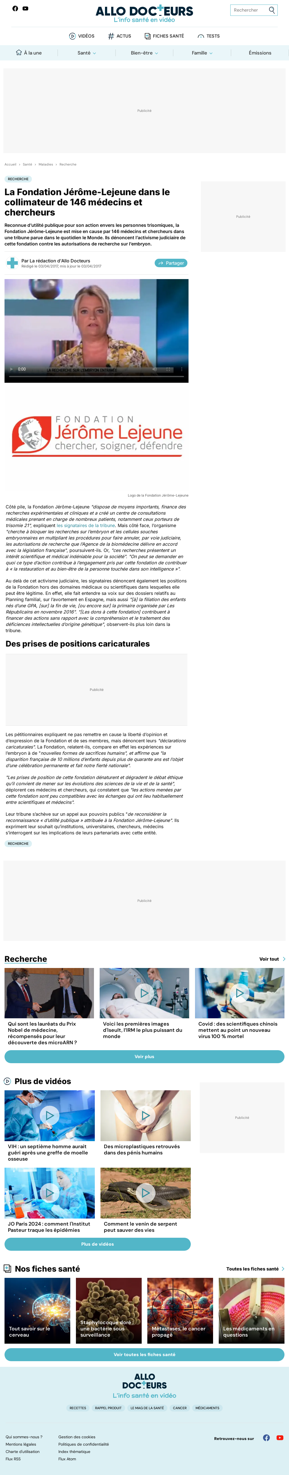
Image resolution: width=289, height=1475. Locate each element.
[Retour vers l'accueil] (144, 13)
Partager (171, 263)
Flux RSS (13, 1458)
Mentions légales (21, 1444)
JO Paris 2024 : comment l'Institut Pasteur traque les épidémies (49, 1227)
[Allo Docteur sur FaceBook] (15, 8)
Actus (124, 36)
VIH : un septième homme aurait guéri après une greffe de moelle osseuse (48, 1152)
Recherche (68, 164)
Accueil (10, 164)
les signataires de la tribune (86, 525)
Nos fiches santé (47, 1268)
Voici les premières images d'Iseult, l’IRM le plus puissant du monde (142, 1030)
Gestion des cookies (76, 1436)
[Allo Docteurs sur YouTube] (25, 8)
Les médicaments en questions (249, 1332)
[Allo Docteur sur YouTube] (280, 1437)
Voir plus (144, 1057)
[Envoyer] (272, 10)
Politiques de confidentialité (83, 1444)
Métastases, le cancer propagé (178, 1332)
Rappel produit (108, 1408)
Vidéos (86, 36)
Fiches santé (168, 36)
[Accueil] (144, 1386)
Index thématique (74, 1451)
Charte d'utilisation (23, 1451)
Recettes (78, 1408)
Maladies (46, 164)
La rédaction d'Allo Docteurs (60, 261)
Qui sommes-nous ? (24, 1436)
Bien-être (142, 53)
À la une (29, 52)
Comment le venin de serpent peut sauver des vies (140, 1227)
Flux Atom (67, 1458)
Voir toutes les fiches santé (145, 1354)
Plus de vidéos (43, 1081)
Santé (84, 53)
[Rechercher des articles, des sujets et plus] (254, 10)
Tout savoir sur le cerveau (29, 1332)
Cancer (180, 1408)
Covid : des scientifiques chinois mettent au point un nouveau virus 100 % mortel (237, 1030)
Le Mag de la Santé (147, 1408)
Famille (199, 53)
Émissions (260, 53)
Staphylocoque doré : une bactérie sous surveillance (106, 1328)
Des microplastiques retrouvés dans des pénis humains (142, 1149)
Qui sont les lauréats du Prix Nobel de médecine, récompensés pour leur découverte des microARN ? (42, 1033)
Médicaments (207, 1408)
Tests (213, 36)
